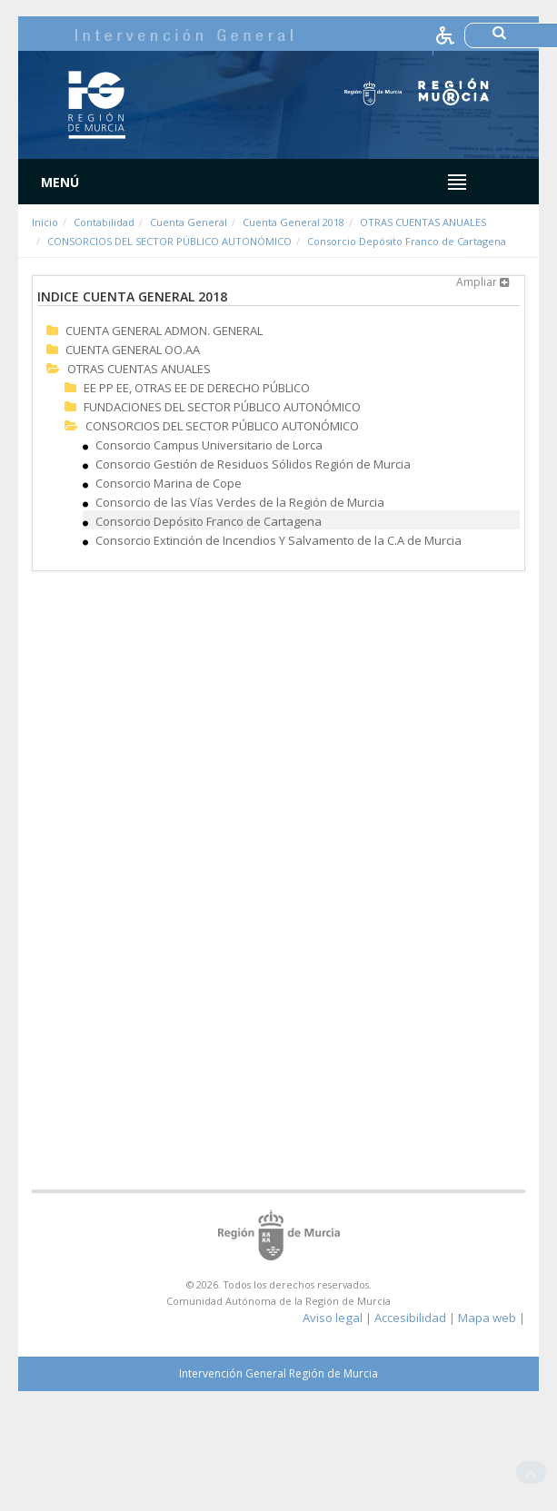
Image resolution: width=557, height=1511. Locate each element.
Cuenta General (188, 222)
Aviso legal (333, 1317)
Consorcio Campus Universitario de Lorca (209, 445)
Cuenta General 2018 (293, 222)
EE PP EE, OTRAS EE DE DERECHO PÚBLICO (197, 388)
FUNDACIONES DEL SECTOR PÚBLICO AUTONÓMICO (222, 407)
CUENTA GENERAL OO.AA (132, 349)
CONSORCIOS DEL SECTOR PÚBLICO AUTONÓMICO (169, 241)
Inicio (45, 222)
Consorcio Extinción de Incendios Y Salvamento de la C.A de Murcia (278, 540)
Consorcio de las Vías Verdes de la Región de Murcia (239, 502)
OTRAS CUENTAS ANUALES (423, 222)
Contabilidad (104, 222)
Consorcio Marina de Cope (168, 483)
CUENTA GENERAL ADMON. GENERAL (164, 330)
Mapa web (487, 1317)
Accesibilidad (410, 1317)
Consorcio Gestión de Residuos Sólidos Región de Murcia (253, 464)
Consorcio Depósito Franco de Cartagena (406, 241)
